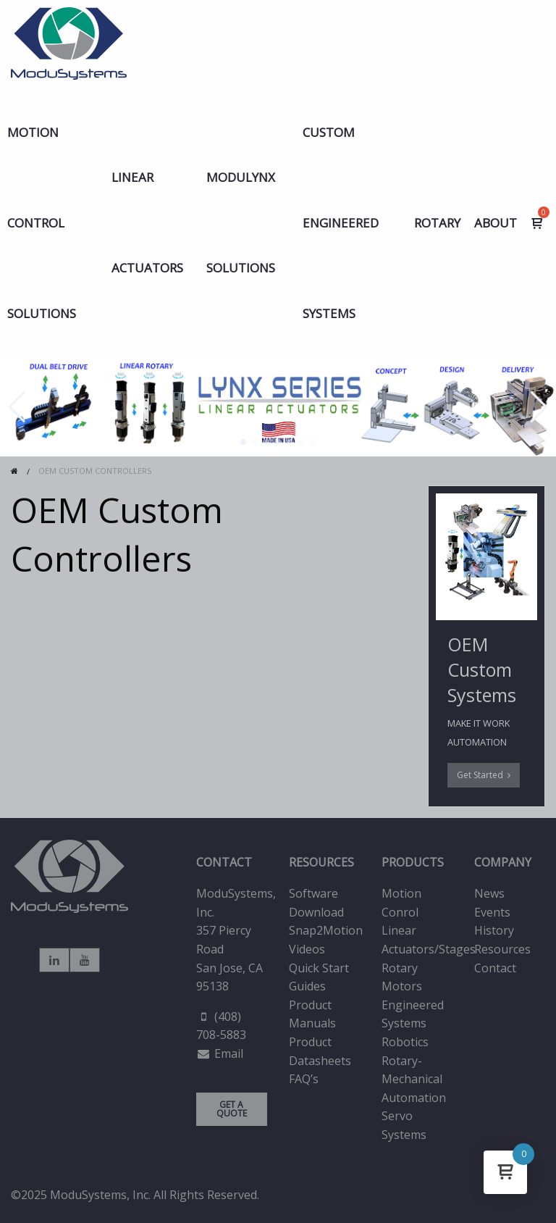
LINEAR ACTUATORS (147, 222)
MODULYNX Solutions (240, 222)
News (489, 893)
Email (228, 1053)
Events (492, 912)
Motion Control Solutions (41, 223)
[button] (243, 442)
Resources (502, 949)
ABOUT (495, 222)
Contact (495, 968)
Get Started (483, 775)
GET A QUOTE (231, 1108)
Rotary (437, 222)
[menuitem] (52, 223)
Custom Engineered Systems (341, 223)
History (494, 930)
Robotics (405, 1042)
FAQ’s (304, 1079)
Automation (414, 1098)
